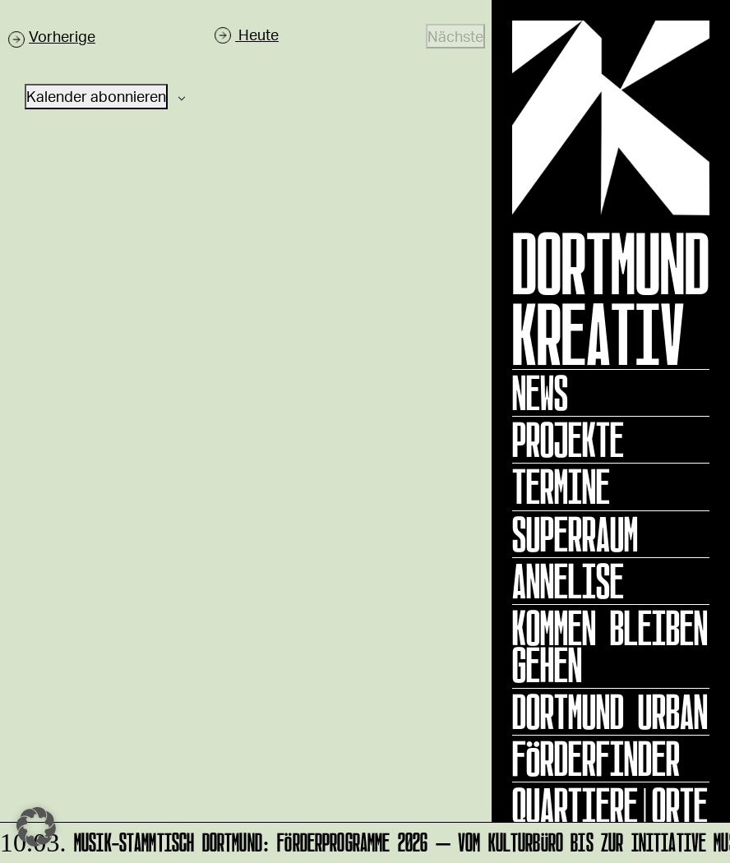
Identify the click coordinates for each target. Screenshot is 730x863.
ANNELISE (568, 581)
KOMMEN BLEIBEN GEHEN (610, 646)
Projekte (568, 440)
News (540, 393)
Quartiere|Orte (610, 805)
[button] (36, 827)
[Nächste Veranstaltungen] (455, 36)
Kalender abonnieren (96, 96)
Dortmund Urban (610, 712)
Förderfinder (596, 759)
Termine (561, 487)
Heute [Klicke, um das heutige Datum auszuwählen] (257, 34)
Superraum (575, 534)
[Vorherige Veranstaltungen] (51, 36)
